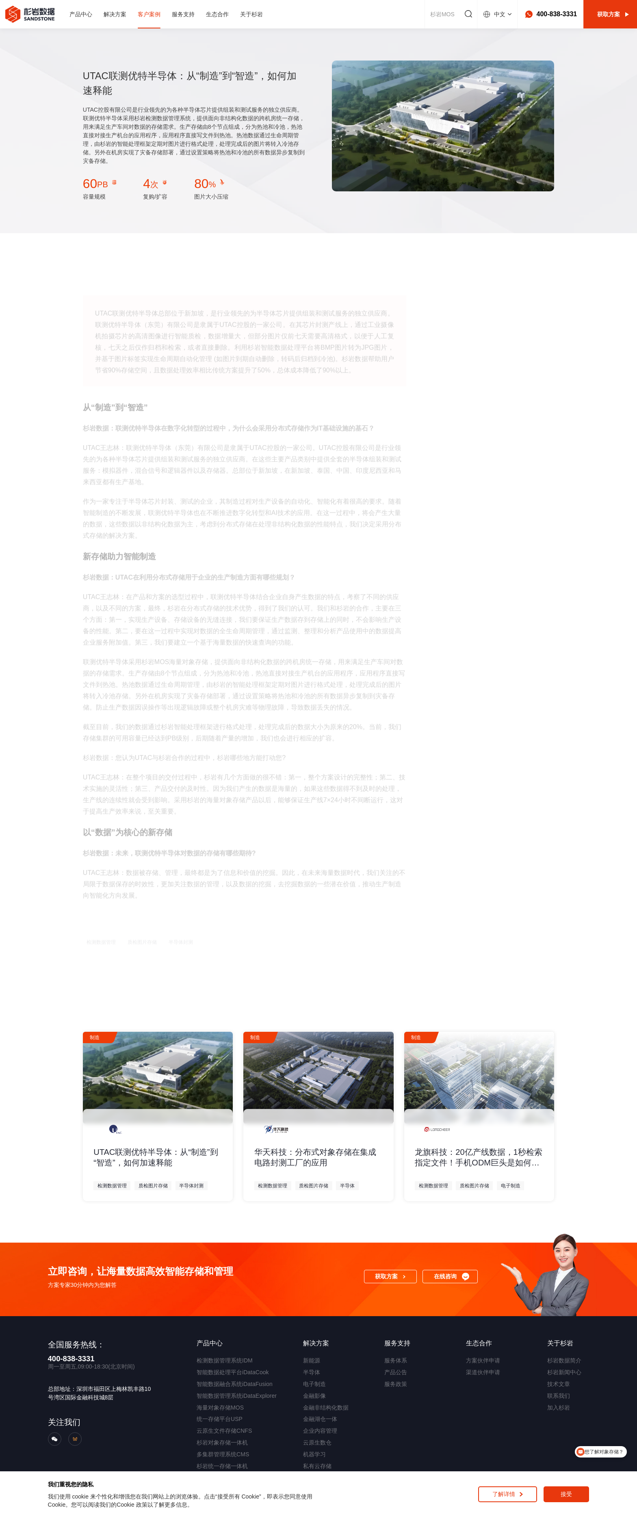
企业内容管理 (320, 1430)
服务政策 (395, 1384)
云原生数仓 (317, 1442)
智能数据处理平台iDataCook (233, 1372)
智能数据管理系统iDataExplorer (237, 1396)
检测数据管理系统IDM (225, 1360)
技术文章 (558, 1384)
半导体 (311, 1372)
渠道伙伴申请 (483, 1372)
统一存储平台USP (220, 1419)
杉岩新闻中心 (564, 1372)
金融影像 (314, 1396)
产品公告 (395, 1372)
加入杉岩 (558, 1407)
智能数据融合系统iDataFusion (235, 1384)
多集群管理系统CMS (223, 1454)
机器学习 (314, 1454)
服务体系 (395, 1360)
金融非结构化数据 (326, 1407)
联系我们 (558, 1396)
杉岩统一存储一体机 (222, 1466)
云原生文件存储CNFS (224, 1430)
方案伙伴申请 (483, 1360)
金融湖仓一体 (320, 1419)
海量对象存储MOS (220, 1407)
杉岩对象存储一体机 (222, 1442)
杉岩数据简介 (564, 1360)
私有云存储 (317, 1466)
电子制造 (314, 1384)
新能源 (311, 1360)
